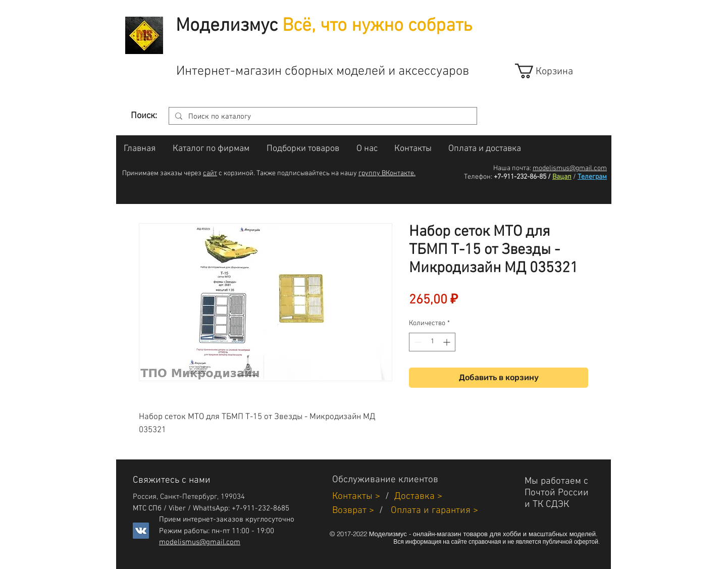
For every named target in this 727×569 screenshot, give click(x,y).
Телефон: (478, 177)
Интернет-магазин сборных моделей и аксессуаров (322, 71)
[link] (553, 71)
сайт (210, 173)
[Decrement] (416, 342)
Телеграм (592, 177)
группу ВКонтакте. (387, 173)
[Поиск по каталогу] (321, 117)
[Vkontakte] (141, 531)
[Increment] (447, 342)
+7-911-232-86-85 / (522, 177)
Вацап (562, 177)
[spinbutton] (432, 342)
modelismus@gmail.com (570, 168)
